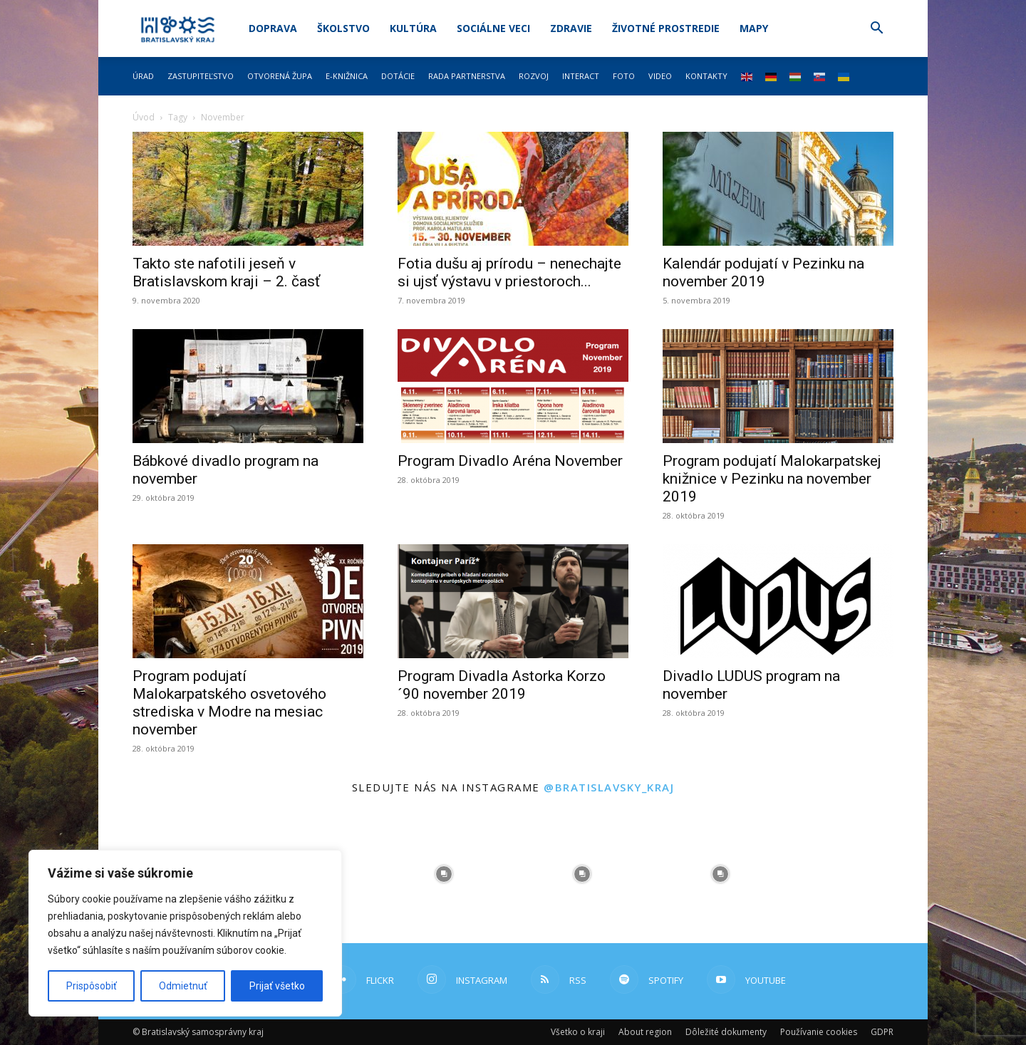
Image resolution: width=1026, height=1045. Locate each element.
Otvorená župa (279, 76)
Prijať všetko (277, 986)
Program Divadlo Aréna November (510, 460)
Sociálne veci (493, 28)
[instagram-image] (444, 874)
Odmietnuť (183, 986)
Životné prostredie (666, 28)
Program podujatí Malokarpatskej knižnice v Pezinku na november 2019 (772, 478)
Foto (624, 76)
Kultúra (413, 28)
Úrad (143, 76)
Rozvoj (534, 76)
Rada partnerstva (466, 76)
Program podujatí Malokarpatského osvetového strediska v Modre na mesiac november (229, 702)
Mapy (754, 28)
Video (660, 76)
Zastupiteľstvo (200, 76)
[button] (876, 29)
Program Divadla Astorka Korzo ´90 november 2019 (502, 684)
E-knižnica (347, 76)
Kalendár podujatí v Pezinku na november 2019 (763, 272)
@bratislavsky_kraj (609, 787)
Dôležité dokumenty (726, 1032)
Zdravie (571, 28)
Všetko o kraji (578, 1032)
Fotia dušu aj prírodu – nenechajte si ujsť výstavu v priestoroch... (509, 272)
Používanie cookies (818, 1032)
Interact (580, 76)
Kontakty (706, 76)
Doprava (273, 28)
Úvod (144, 117)
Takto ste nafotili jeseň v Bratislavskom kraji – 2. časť (226, 272)
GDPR (882, 1032)
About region (645, 1032)
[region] (185, 933)
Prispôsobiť (91, 986)
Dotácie (398, 76)
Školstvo (343, 28)
